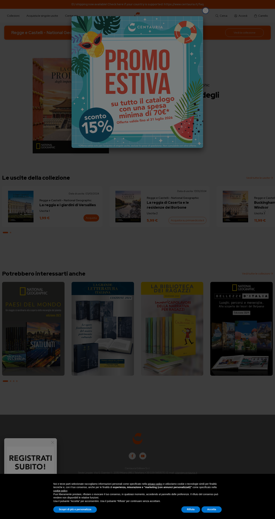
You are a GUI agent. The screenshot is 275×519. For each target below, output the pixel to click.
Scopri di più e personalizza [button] (75, 509)
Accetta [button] (211, 509)
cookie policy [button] (60, 490)
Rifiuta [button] (191, 509)
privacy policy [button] (155, 483)
